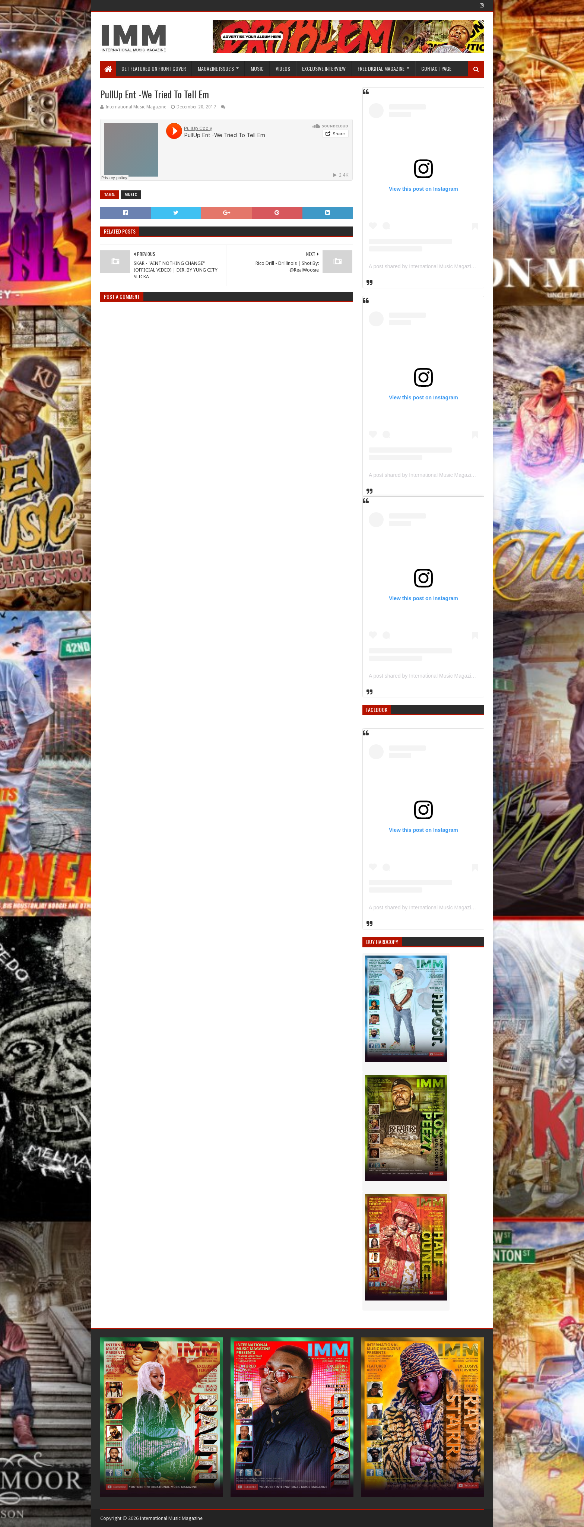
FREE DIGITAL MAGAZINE (381, 68)
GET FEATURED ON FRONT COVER (153, 68)
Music (257, 68)
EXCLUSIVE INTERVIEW (324, 68)
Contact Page (436, 68)
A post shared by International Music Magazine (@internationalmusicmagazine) (460, 266)
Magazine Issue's (216, 68)
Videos (283, 68)
